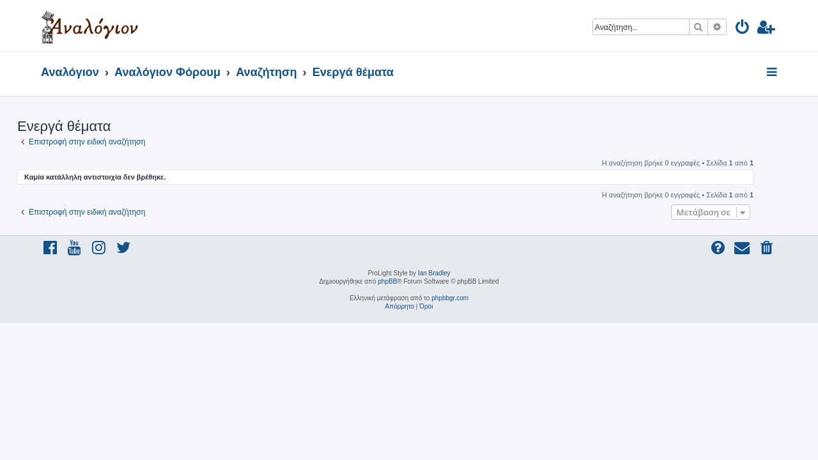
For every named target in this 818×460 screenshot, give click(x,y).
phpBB (387, 281)
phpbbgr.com (449, 298)
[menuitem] (743, 29)
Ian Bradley (434, 273)
